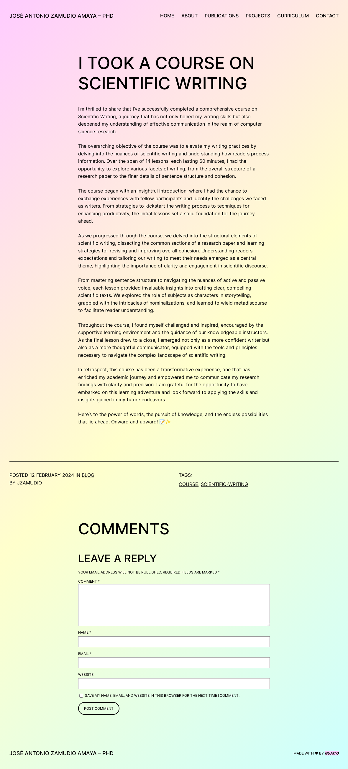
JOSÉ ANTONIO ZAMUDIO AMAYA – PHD (61, 16)
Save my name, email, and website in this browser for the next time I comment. (162, 695)
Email (84, 653)
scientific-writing (224, 484)
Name (84, 632)
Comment (89, 581)
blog (88, 475)
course (188, 484)
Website (85, 674)
